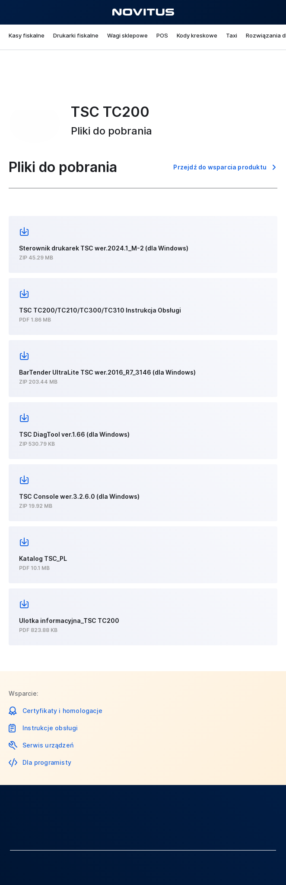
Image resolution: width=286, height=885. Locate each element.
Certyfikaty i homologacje (62, 710)
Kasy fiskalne (26, 35)
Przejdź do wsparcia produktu (220, 167)
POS (162, 35)
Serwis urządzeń (47, 745)
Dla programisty (46, 762)
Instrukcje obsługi (50, 728)
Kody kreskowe (197, 35)
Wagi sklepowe (127, 35)
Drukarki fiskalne (76, 35)
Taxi (231, 35)
